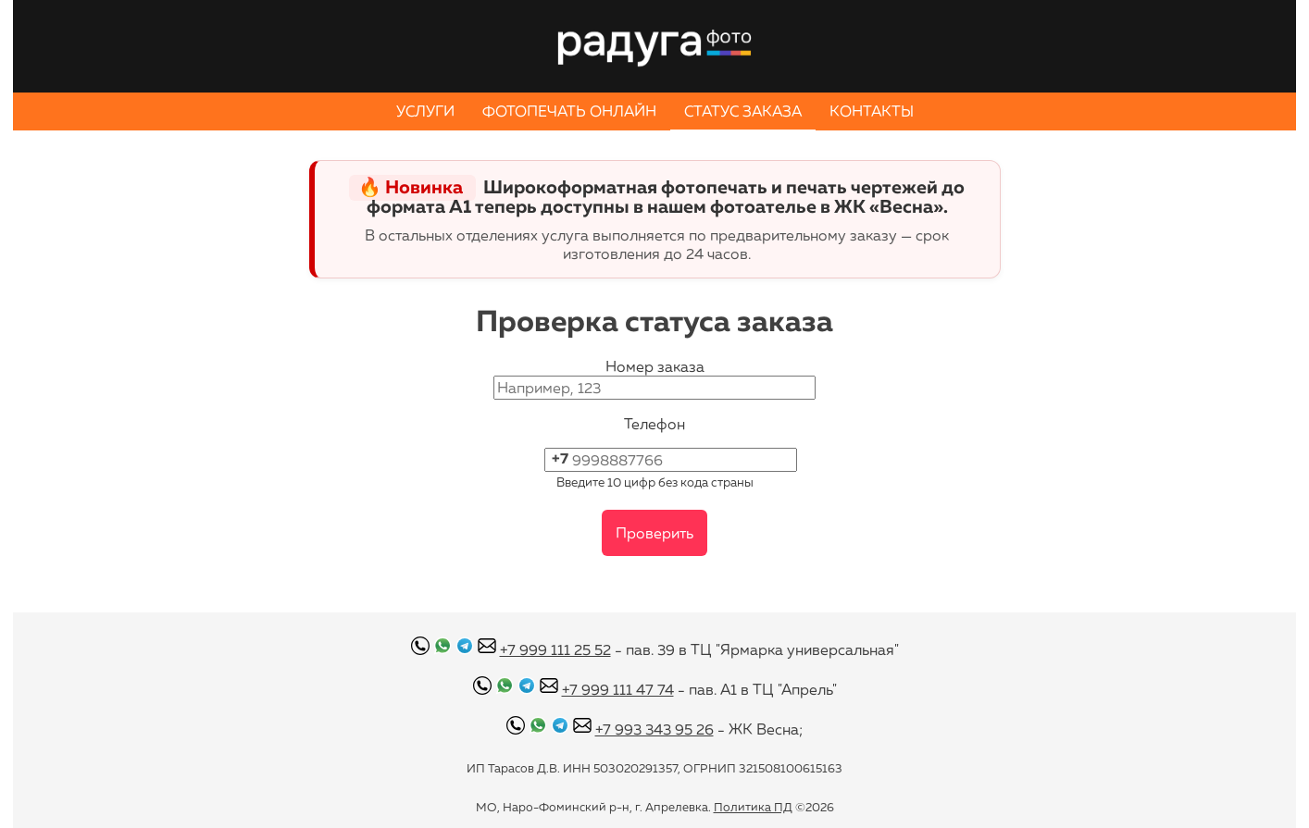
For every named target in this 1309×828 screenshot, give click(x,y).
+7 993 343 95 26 (654, 729)
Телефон (654, 423)
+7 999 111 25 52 (555, 649)
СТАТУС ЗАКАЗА (743, 111)
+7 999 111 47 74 (618, 689)
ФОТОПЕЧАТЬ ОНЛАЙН (569, 111)
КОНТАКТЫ (871, 111)
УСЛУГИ (425, 111)
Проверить (654, 533)
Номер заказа (654, 366)
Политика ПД (753, 806)
